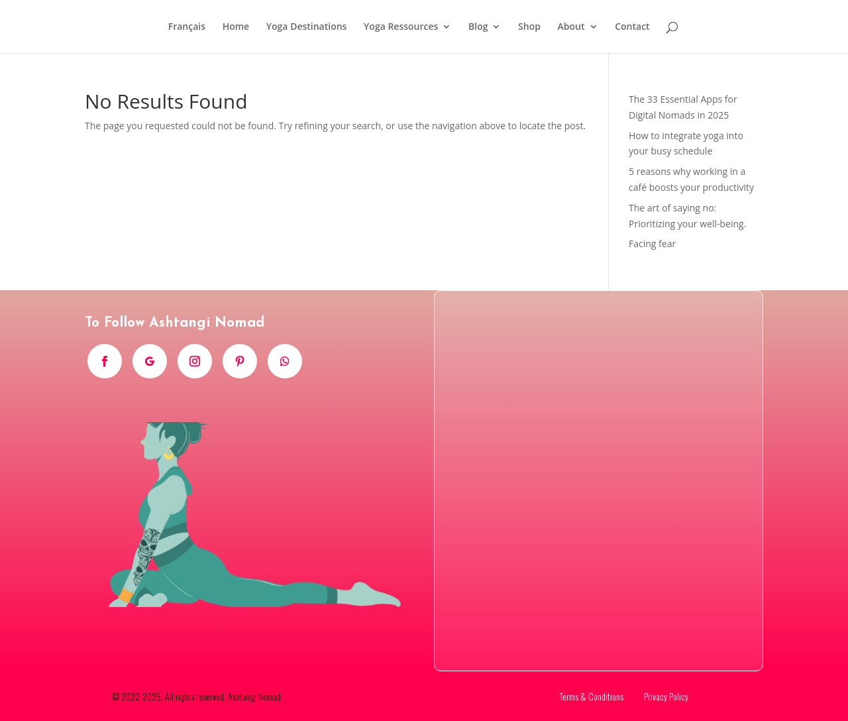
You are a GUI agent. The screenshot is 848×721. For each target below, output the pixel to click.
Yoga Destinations (306, 27)
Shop (529, 27)
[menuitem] (186, 37)
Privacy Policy (666, 696)
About (571, 27)
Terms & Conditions (591, 696)
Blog (478, 27)
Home (236, 27)
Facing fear (652, 243)
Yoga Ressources (401, 27)
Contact (632, 27)
